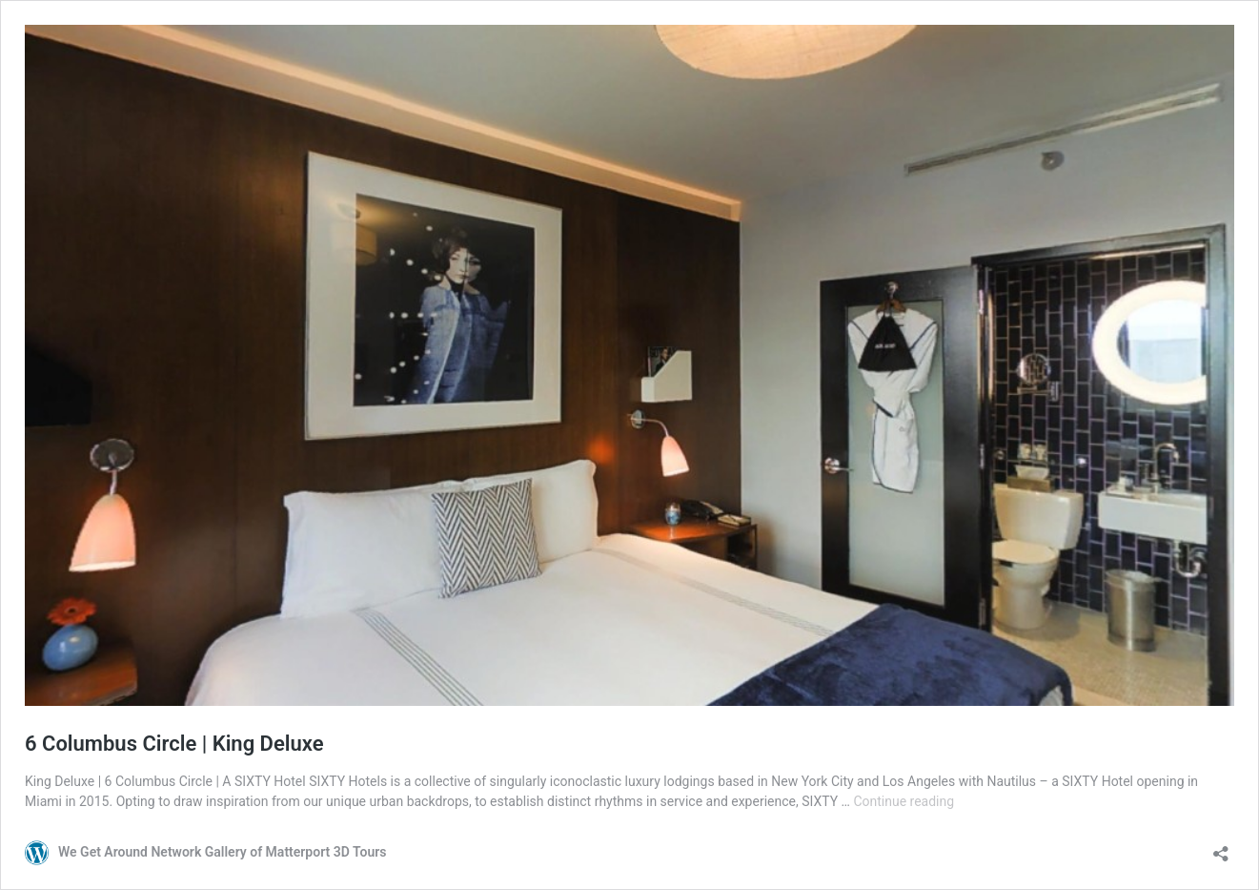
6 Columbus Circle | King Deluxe (174, 743)
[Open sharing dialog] (1221, 847)
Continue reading (903, 801)
